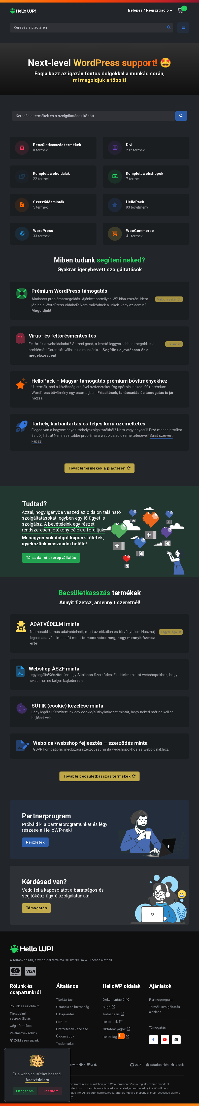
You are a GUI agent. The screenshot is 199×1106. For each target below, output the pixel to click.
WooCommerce (140, 230)
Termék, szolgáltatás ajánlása (164, 1009)
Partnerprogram (161, 999)
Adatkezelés (157, 1065)
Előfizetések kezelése (72, 1029)
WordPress (43, 230)
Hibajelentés (65, 1014)
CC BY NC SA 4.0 (77, 960)
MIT (30, 960)
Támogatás (36, 908)
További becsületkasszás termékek (99, 776)
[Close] (25, 1091)
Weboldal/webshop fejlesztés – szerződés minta (90, 743)
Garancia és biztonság (72, 1007)
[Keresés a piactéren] (91, 27)
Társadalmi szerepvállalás (51, 557)
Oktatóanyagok (114, 1029)
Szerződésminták (48, 202)
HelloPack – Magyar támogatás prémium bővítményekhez (99, 381)
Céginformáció (21, 1026)
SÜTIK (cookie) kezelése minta (67, 706)
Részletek (35, 842)
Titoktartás (64, 999)
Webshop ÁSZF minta (54, 669)
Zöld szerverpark (24, 1040)
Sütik (177, 1065)
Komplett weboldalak (51, 173)
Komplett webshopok (144, 173)
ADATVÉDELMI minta (55, 624)
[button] (151, 10)
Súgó (107, 1007)
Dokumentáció (113, 999)
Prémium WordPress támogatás (69, 291)
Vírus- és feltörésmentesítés (62, 336)
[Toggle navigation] (183, 27)
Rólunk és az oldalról (25, 1006)
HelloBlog (114, 1036)
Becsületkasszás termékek (57, 145)
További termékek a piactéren (99, 468)
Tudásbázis (111, 1014)
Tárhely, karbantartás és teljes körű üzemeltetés (88, 424)
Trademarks (65, 1044)
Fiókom (61, 1022)
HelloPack (135, 202)
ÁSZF (136, 1065)
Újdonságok (65, 1036)
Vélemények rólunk (23, 1033)
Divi (129, 145)
